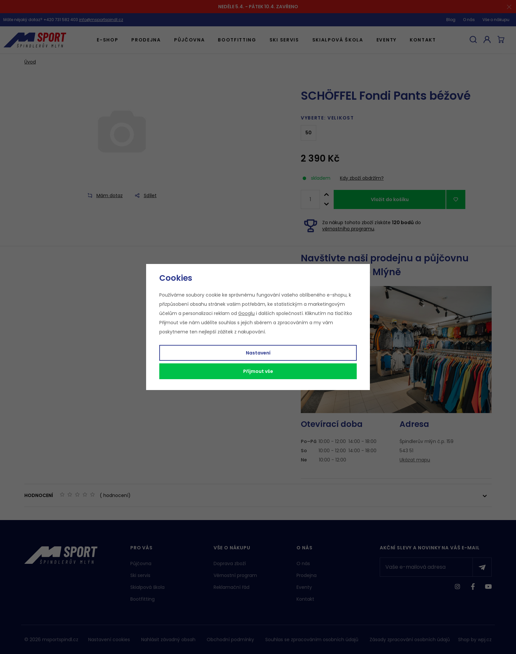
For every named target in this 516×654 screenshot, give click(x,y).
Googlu (246, 313)
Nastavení (258, 353)
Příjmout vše (258, 371)
